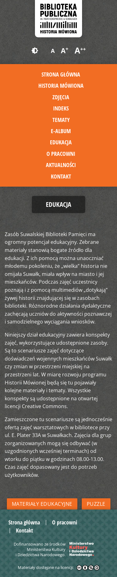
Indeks (61, 108)
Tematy (61, 119)
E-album (61, 131)
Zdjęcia (60, 97)
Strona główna (60, 74)
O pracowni (60, 153)
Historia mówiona (61, 85)
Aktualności (61, 165)
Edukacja (61, 142)
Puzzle (96, 503)
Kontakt (61, 176)
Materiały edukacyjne (42, 503)
